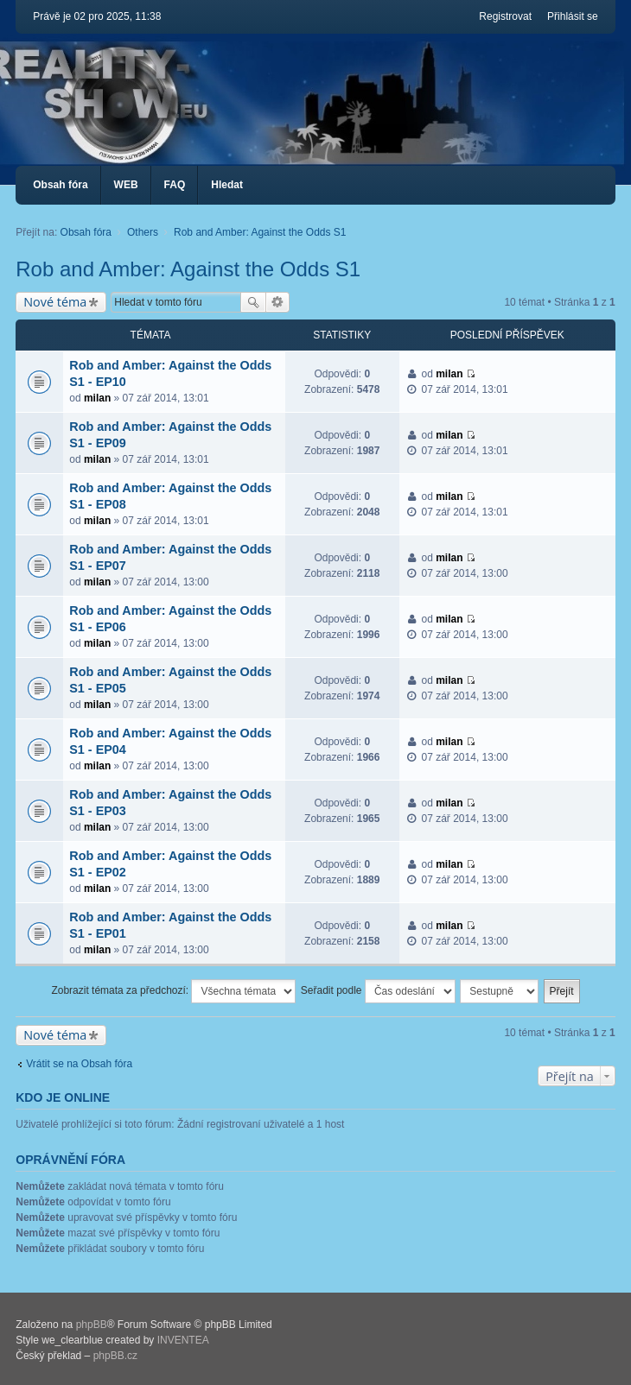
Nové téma (54, 302)
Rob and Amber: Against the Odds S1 (188, 269)
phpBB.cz (115, 1356)
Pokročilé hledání (278, 302)
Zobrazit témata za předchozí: (173, 991)
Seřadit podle (378, 991)
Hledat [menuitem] (227, 185)
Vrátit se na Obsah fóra (79, 1064)
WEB (126, 185)
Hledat (253, 302)
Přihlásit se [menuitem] (572, 16)
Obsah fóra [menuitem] (60, 185)
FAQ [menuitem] (175, 185)
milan (97, 398)
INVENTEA (183, 1340)
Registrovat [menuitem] (505, 16)
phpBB (91, 1325)
